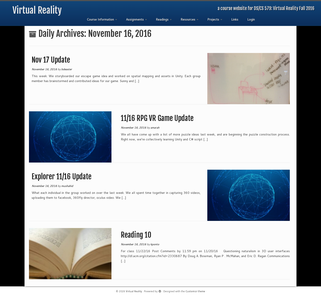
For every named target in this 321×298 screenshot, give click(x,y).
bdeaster (66, 69)
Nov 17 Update (51, 59)
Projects (214, 19)
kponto (154, 244)
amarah (154, 127)
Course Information (102, 19)
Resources (189, 19)
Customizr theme (195, 291)
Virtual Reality (37, 10)
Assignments (136, 19)
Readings (164, 19)
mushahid (67, 186)
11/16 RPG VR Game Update (157, 118)
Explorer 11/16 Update (61, 176)
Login (251, 19)
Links (234, 19)
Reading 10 (136, 234)
